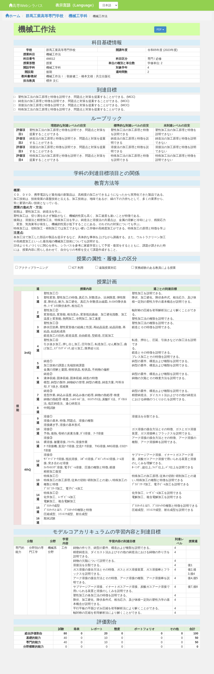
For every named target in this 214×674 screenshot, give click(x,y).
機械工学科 (78, 16)
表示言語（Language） (75, 5)
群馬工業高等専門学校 (44, 16)
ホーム (12, 16)
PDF (160, 29)
